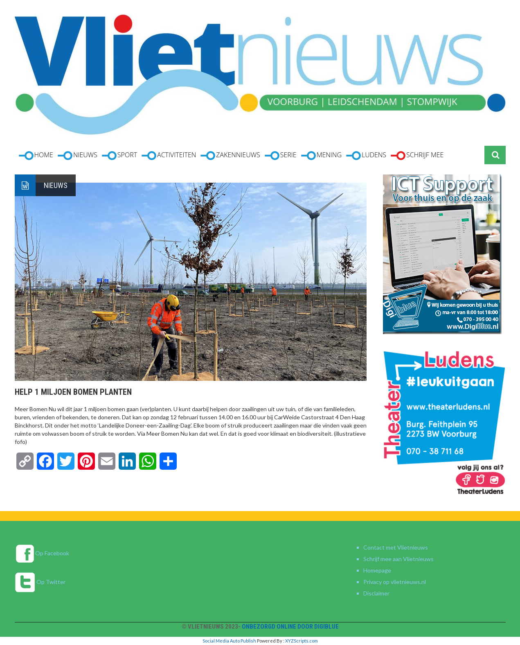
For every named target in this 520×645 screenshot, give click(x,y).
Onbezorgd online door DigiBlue (290, 626)
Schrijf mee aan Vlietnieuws (398, 558)
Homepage (377, 570)
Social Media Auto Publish (229, 640)
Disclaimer (376, 593)
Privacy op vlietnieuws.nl (394, 581)
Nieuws (56, 185)
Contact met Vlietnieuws (395, 547)
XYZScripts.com (301, 640)
